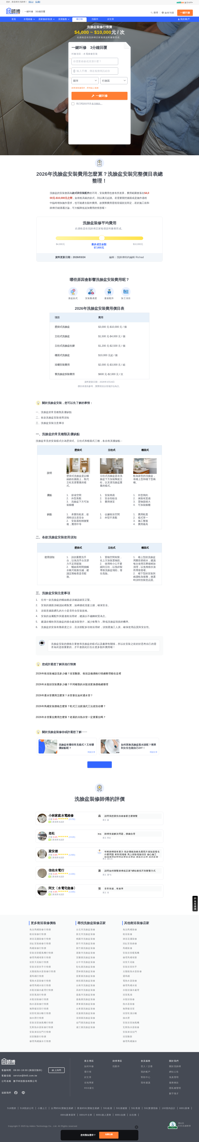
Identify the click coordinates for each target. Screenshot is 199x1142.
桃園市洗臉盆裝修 (85, 937)
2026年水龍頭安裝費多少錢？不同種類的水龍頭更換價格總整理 (72, 684)
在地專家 (89, 1080)
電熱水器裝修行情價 (40, 978)
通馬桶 (126, 974)
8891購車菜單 (68, 1113)
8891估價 (120, 1113)
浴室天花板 (129, 960)
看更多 (99, 762)
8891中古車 (85, 1113)
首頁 (14, 19)
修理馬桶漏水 (130, 1039)
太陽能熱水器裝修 (132, 969)
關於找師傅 (175, 1064)
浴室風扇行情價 (38, 992)
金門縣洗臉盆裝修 (85, 1020)
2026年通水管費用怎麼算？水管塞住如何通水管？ (64, 695)
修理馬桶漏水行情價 (40, 1039)
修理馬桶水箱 (130, 983)
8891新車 (184, 1106)
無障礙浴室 (129, 1006)
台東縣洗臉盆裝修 (85, 1006)
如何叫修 (89, 1064)
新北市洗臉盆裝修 (85, 932)
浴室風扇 (127, 992)
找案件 (95, 19)
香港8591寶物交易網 (88, 1106)
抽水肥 (126, 1016)
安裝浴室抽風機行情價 (41, 1020)
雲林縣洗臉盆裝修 (85, 969)
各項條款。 (97, 103)
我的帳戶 (185, 19)
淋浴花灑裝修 (130, 937)
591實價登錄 (151, 1106)
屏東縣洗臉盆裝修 (85, 1002)
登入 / (144, 1064)
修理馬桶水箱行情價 (40, 983)
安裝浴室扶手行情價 (40, 964)
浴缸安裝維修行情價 (40, 941)
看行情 (79, 19)
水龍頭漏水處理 (131, 988)
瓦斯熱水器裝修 (131, 1025)
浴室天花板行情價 (39, 960)
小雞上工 (42, 1106)
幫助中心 (145, 1075)
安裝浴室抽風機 (131, 1020)
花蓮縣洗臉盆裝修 (85, 1011)
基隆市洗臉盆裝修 (85, 951)
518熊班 (11, 1106)
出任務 (133, 1113)
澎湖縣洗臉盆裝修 (85, 1016)
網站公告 (174, 1069)
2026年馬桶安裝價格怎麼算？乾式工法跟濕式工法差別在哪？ (71, 706)
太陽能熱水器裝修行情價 (43, 969)
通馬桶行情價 (37, 974)
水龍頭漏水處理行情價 (41, 988)
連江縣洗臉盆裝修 (85, 1025)
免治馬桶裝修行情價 (40, 927)
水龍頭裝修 (129, 997)
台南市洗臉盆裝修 (85, 983)
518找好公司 (27, 1106)
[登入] (31, 2)
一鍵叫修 (185, 12)
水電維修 (28, 19)
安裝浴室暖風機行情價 (41, 951)
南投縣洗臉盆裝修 (85, 978)
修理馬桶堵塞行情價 (40, 955)
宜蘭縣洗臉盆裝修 (85, 955)
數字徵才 (174, 1091)
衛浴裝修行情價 (38, 932)
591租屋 (107, 1106)
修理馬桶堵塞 (130, 955)
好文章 (110, 19)
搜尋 (156, 12)
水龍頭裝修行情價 (39, 997)
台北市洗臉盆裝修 (85, 927)
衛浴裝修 (127, 932)
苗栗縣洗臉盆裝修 (85, 974)
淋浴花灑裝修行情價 (40, 937)
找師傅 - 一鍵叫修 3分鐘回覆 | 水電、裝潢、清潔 (13, 11)
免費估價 (108, 1134)
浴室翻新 (127, 1034)
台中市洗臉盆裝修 (85, 960)
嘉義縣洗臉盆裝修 (85, 997)
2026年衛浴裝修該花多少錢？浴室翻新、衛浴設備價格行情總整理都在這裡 (78, 673)
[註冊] (37, 2)
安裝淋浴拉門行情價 (40, 1030)
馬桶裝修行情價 (38, 946)
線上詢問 (56, 1068)
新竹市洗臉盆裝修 (85, 941)
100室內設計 (168, 1106)
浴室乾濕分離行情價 (40, 1011)
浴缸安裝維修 (130, 941)
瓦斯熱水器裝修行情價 (41, 1025)
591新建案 (121, 1106)
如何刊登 (169, 12)
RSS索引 (89, 1086)
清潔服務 (62, 19)
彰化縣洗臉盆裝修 (85, 964)
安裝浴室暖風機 (131, 951)
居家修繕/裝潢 (45, 19)
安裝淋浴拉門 (130, 1030)
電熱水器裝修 (130, 978)
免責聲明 (174, 1075)
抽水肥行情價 (37, 1016)
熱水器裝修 (129, 1002)
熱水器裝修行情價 (39, 1002)
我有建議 (145, 1080)
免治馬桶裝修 (130, 927)
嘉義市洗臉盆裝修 (85, 992)
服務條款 (174, 1080)
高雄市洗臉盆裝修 (85, 988)
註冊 (150, 1064)
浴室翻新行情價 (38, 1034)
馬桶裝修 (127, 946)
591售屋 (135, 1106)
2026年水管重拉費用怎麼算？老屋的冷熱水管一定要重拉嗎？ (71, 717)
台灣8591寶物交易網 (62, 1106)
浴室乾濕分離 (130, 1011)
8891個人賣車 (103, 1113)
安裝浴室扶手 (130, 964)
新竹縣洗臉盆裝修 (85, 946)
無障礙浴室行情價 (39, 1006)
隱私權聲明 (175, 1086)
